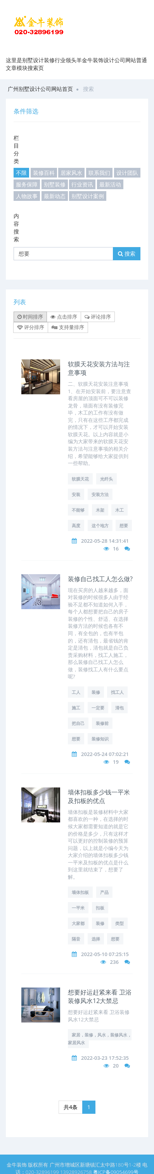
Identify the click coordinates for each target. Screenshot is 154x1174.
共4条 (71, 1107)
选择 (96, 939)
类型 (119, 923)
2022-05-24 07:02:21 (105, 754)
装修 (96, 692)
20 (116, 1065)
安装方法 (100, 494)
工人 (76, 692)
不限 (21, 172)
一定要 (98, 708)
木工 (119, 510)
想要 (123, 525)
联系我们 (99, 172)
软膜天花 (80, 479)
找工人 (117, 692)
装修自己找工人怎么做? (100, 579)
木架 (100, 510)
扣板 (100, 908)
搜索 (126, 253)
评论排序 (98, 316)
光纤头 (106, 479)
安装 (76, 494)
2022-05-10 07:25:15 (105, 954)
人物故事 (27, 196)
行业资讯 (82, 184)
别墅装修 (55, 184)
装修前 (102, 723)
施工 (76, 708)
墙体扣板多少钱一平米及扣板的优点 (99, 796)
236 (114, 961)
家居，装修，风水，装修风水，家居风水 (100, 1038)
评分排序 (30, 327)
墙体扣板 (80, 892)
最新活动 (110, 184)
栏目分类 (16, 149)
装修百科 (44, 172)
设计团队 (127, 172)
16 (116, 548)
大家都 (78, 923)
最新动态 (55, 196)
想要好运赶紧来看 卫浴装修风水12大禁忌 (100, 996)
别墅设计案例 (87, 196)
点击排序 (63, 316)
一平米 (78, 908)
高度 (76, 525)
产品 (104, 892)
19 (116, 761)
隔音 (76, 939)
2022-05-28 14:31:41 (105, 540)
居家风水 (71, 172)
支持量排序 (68, 327)
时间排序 (30, 316)
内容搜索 (16, 227)
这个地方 (100, 525)
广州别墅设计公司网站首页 (40, 88)
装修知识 (100, 739)
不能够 (78, 510)
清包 (119, 708)
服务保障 (27, 184)
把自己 (78, 723)
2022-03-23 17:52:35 (105, 1057)
